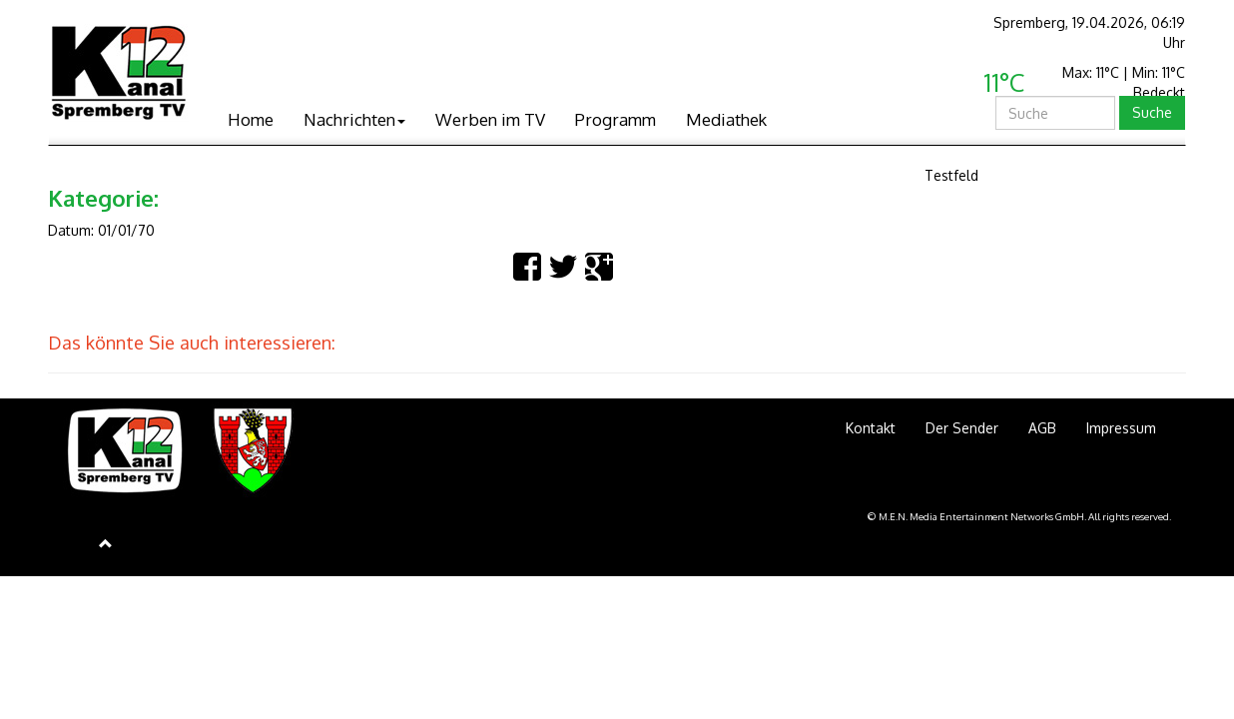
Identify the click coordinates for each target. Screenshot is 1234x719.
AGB (1042, 427)
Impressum (1121, 427)
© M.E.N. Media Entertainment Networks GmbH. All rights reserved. (1019, 516)
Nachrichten (354, 119)
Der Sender (962, 427)
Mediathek (726, 119)
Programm (615, 119)
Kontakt (871, 427)
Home (251, 119)
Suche (1152, 112)
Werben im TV (490, 119)
